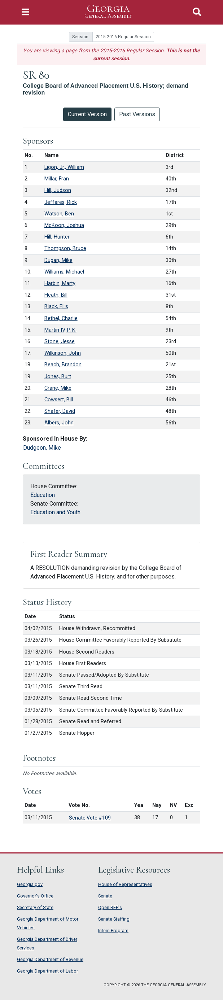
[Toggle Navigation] (25, 12)
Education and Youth (55, 512)
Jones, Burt (57, 377)
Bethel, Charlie (61, 318)
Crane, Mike (57, 388)
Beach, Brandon (63, 365)
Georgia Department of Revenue (50, 959)
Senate (105, 896)
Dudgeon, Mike (42, 447)
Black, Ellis (56, 307)
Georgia (108, 11)
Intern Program (113, 930)
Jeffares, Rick (60, 202)
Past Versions (137, 114)
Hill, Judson (57, 190)
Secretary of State (35, 907)
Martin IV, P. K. (60, 330)
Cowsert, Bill (58, 400)
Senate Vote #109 (90, 818)
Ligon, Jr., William (64, 167)
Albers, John (59, 423)
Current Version (87, 114)
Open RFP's (110, 907)
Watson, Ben (59, 214)
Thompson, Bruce (65, 248)
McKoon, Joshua (64, 225)
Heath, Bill (55, 295)
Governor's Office (35, 896)
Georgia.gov (30, 884)
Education (42, 495)
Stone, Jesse (59, 342)
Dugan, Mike (58, 260)
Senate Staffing (114, 919)
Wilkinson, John (62, 353)
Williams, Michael (64, 272)
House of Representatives (125, 884)
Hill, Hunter (57, 237)
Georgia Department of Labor (47, 971)
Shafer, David (59, 411)
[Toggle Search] (197, 12)
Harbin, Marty (59, 283)
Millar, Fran (56, 179)
